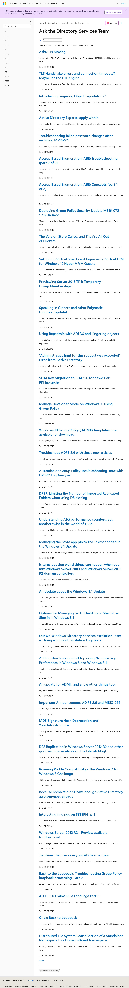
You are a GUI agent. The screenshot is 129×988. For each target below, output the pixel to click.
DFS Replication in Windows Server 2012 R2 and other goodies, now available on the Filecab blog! (81, 748)
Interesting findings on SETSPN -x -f (67, 814)
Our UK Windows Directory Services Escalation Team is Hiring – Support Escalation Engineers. (80, 637)
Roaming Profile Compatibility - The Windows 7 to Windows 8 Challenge (78, 771)
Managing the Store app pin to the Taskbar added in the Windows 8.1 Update (79, 544)
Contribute (43, 986)
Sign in (123, 3)
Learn (41, 23)
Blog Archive (52, 23)
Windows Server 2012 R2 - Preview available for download (73, 834)
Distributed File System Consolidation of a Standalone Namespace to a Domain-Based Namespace (81, 937)
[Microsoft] (4, 3)
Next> (41, 960)
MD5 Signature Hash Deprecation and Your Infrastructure (68, 722)
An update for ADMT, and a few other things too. (77, 684)
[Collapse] (30, 21)
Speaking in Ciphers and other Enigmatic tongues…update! (71, 309)
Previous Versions (21, 986)
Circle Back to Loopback (58, 917)
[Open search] (117, 3)
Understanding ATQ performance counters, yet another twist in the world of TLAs (76, 521)
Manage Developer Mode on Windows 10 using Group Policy (76, 405)
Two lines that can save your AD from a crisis (74, 855)
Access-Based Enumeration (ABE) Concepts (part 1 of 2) (78, 186)
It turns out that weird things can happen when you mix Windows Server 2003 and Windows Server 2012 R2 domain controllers (80, 568)
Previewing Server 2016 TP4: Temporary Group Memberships (70, 283)
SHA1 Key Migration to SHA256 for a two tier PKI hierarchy (74, 380)
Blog (32, 986)
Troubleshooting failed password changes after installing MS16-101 (76, 137)
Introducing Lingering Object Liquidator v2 (72, 96)
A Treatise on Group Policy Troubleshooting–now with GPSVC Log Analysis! (81, 472)
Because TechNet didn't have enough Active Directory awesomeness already (81, 793)
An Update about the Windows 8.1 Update (72, 591)
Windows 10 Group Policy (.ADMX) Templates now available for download (78, 432)
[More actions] (122, 23)
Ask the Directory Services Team (73, 23)
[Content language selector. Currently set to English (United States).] (13, 980)
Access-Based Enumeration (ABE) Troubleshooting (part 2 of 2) (78, 160)
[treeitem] (17, 32)
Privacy (53, 986)
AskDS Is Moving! (53, 51)
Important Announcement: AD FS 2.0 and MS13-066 (79, 702)
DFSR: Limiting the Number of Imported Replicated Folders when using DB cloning (79, 495)
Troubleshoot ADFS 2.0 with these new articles (75, 452)
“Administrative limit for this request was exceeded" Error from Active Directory (79, 357)
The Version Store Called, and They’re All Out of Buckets (74, 238)
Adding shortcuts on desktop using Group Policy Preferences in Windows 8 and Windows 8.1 (77, 660)
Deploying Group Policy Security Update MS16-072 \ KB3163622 (79, 212)
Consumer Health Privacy (69, 986)
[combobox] (17, 26)
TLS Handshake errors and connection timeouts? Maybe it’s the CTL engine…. (77, 75)
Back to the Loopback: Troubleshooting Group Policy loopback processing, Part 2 (80, 875)
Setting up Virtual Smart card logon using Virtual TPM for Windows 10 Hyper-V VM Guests (81, 261)
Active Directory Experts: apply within (68, 117)
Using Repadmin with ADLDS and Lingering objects (79, 333)
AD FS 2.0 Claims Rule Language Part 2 (69, 896)
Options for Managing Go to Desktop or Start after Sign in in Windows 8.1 (79, 615)
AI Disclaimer (7, 986)
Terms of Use (89, 986)
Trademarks (101, 986)
